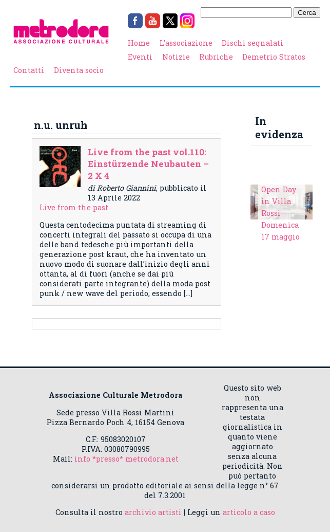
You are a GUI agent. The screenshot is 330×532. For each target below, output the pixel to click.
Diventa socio (79, 70)
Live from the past (74, 207)
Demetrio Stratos (273, 57)
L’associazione (186, 43)
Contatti (28, 70)
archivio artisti (153, 512)
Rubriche (216, 57)
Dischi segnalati (252, 43)
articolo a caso (249, 512)
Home (139, 43)
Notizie (176, 57)
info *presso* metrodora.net (126, 459)
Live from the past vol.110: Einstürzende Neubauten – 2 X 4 (148, 163)
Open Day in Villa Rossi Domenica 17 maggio (280, 213)
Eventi (140, 57)
